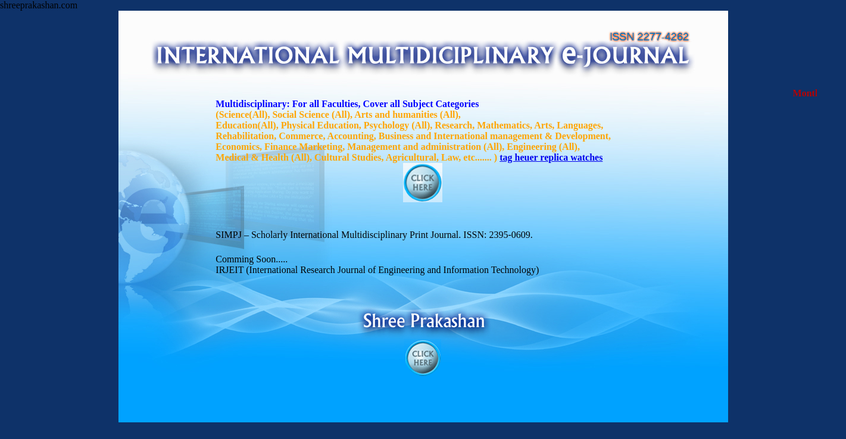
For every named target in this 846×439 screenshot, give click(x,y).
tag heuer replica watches (551, 157)
